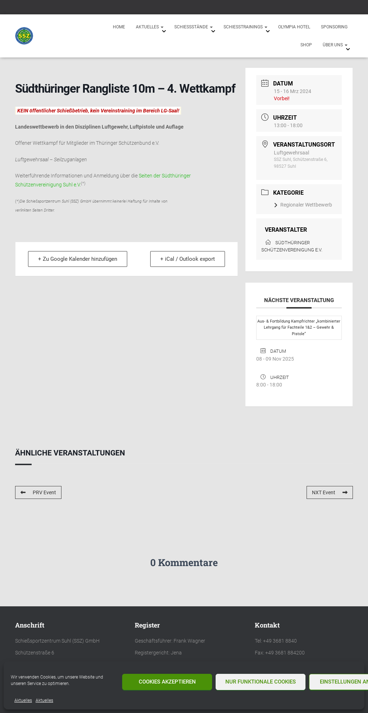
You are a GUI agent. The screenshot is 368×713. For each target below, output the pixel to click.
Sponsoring (334, 26)
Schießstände (193, 26)
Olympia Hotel (294, 26)
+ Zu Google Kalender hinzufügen (78, 259)
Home (119, 26)
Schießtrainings (245, 26)
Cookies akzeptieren (167, 682)
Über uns (335, 44)
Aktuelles (23, 700)
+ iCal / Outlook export (187, 259)
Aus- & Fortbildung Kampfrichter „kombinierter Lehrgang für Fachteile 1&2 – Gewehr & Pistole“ (298, 328)
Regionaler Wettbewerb (303, 205)
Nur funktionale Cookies (260, 682)
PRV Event (38, 492)
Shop (306, 44)
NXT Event (330, 492)
